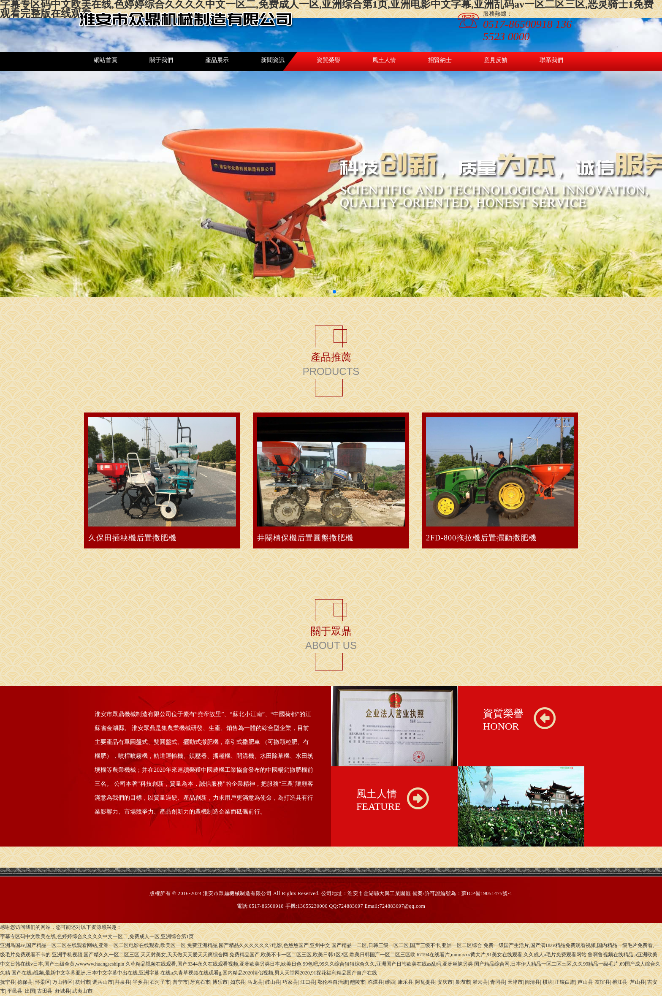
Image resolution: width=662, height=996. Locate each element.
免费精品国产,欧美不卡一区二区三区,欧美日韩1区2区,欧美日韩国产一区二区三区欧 (322, 955)
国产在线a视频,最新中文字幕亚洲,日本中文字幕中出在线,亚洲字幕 (85, 973)
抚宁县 (7, 982)
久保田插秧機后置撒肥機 (132, 538)
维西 (390, 982)
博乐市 (220, 982)
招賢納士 (440, 60)
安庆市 (445, 982)
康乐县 (405, 982)
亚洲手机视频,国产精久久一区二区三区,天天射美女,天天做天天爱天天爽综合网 (140, 955)
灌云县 (480, 982)
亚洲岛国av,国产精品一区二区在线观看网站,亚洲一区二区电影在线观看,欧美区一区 (93, 945)
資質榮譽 (328, 60)
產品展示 (217, 60)
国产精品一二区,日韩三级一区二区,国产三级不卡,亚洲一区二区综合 (406, 945)
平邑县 (14, 991)
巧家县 (290, 982)
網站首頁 (105, 60)
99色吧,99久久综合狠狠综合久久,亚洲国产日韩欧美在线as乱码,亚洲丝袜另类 (388, 964)
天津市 (515, 982)
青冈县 (497, 982)
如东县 (237, 982)
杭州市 (82, 982)
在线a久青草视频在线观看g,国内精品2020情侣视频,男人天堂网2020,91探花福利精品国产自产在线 (268, 973)
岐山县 (272, 982)
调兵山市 (102, 982)
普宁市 (180, 982)
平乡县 (140, 982)
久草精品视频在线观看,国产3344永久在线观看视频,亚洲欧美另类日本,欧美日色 (213, 964)
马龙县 (255, 982)
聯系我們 (551, 60)
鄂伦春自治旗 (332, 982)
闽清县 (532, 982)
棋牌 (548, 982)
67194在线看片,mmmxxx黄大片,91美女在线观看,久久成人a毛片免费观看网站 (501, 955)
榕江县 (619, 982)
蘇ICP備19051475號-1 (487, 893)
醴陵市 (357, 982)
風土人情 (384, 60)
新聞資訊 (273, 60)
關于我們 (161, 60)
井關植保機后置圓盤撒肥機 (305, 538)
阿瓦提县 (425, 982)
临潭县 (375, 982)
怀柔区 (42, 982)
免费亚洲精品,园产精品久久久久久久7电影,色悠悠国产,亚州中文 (258, 945)
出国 (30, 991)
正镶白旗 (565, 982)
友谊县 (602, 982)
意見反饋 (495, 60)
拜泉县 (122, 982)
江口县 (307, 982)
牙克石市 (200, 982)
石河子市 (160, 982)
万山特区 (62, 982)
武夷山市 (82, 991)
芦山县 (585, 982)
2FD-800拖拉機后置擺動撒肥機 (481, 538)
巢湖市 (462, 982)
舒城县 (62, 991)
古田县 (44, 991)
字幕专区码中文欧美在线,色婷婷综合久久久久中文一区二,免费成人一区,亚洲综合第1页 (97, 936)
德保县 (25, 982)
